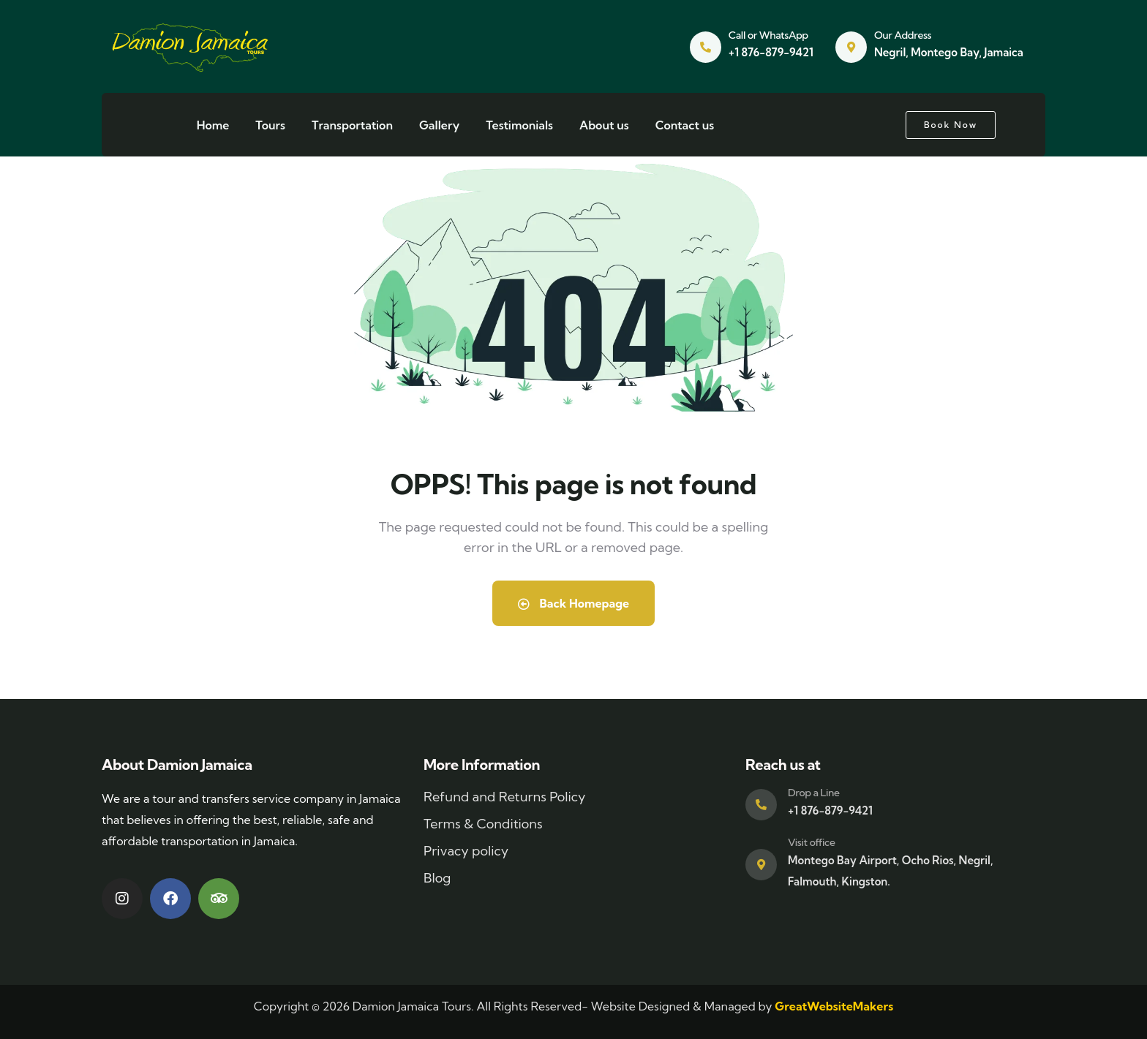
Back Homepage (573, 603)
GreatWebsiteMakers (834, 1006)
